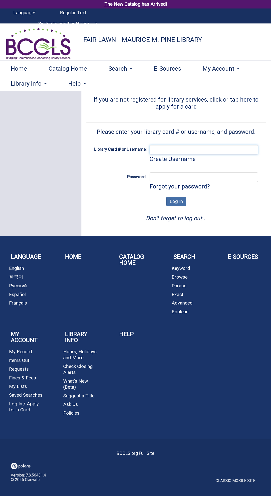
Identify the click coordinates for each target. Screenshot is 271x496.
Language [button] (26, 257)
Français (18, 303)
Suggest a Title (78, 396)
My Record (20, 351)
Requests (19, 369)
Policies (71, 413)
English (16, 268)
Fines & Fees (22, 378)
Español (17, 294)
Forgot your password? (180, 186)
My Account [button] (24, 337)
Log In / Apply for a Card (24, 407)
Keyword (181, 268)
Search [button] (120, 82)
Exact (177, 294)
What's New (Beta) (75, 384)
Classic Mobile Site (235, 481)
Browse (180, 277)
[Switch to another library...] (67, 23)
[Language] (23, 12)
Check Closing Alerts (78, 369)
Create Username (173, 159)
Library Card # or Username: (120, 149)
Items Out (19, 360)
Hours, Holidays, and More (80, 354)
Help (126, 334)
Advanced (182, 303)
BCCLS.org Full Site (135, 453)
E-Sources (167, 82)
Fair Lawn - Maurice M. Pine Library (142, 39)
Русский (18, 286)
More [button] (214, 83)
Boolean (180, 312)
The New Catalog (122, 4)
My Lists (18, 386)
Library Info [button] (76, 337)
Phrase (179, 286)
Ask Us (70, 404)
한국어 (16, 277)
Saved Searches (25, 395)
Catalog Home (68, 82)
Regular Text (73, 12)
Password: (137, 176)
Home (19, 82)
